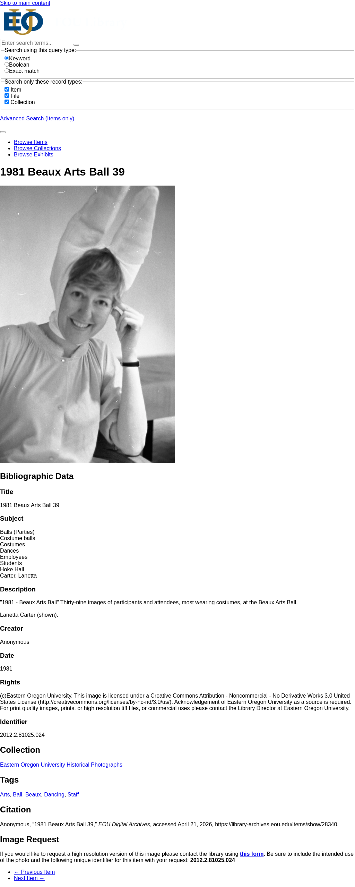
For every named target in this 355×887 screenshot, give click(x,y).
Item (15, 90)
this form (251, 854)
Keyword (18, 58)
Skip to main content (25, 3)
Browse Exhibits (33, 154)
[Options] (76, 45)
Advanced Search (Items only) (37, 118)
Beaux (33, 795)
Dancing (54, 795)
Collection (22, 102)
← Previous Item (34, 872)
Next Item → (29, 878)
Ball (17, 795)
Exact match (22, 71)
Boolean (17, 65)
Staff (73, 795)
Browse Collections (37, 148)
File (14, 96)
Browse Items (30, 142)
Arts (5, 795)
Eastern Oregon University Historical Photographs (61, 765)
